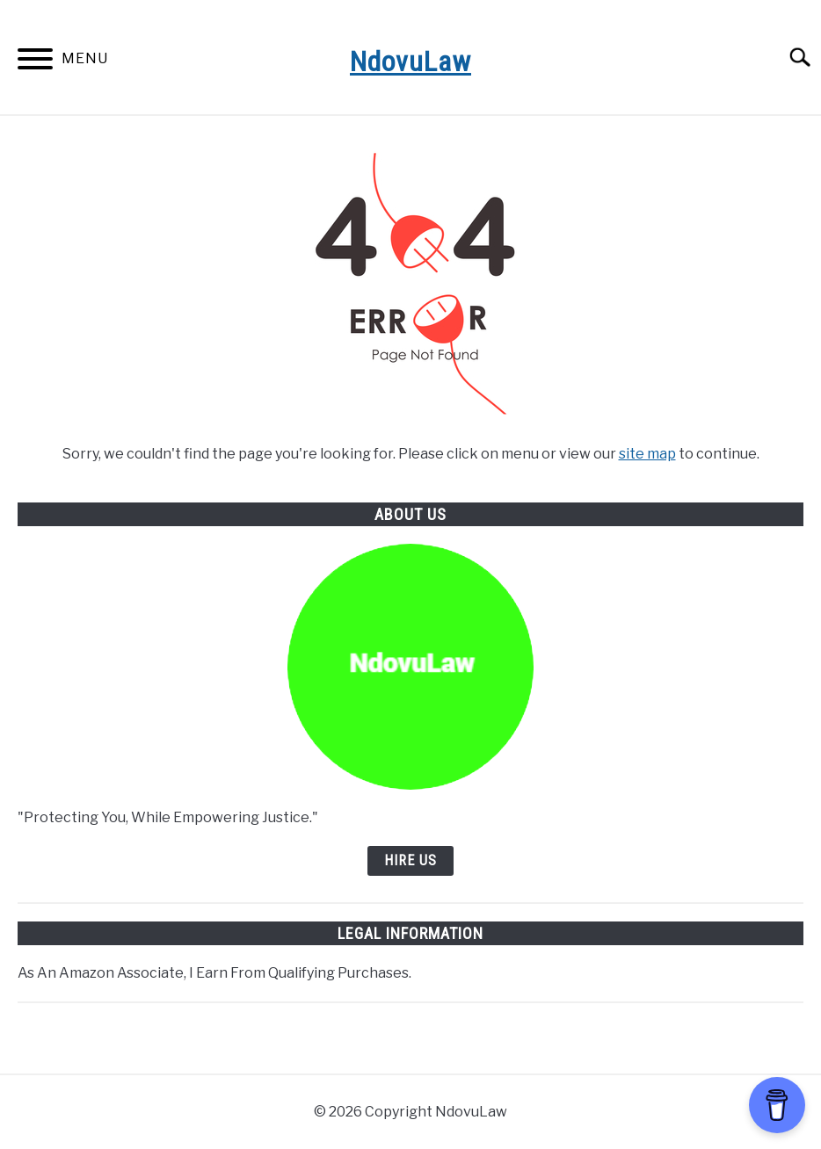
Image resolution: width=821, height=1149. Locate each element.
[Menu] (35, 62)
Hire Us (410, 860)
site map (647, 453)
